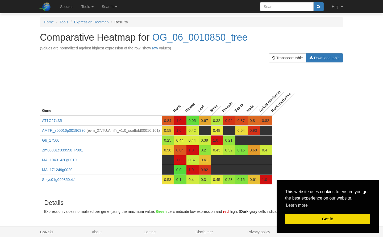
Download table (325, 58)
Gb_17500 (50, 140)
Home (49, 22)
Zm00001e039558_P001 (62, 150)
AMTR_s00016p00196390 (63, 130)
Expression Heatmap (91, 22)
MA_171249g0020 (57, 170)
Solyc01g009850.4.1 (59, 179)
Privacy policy (258, 232)
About (97, 232)
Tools (64, 22)
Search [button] (109, 7)
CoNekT (47, 232)
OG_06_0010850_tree (199, 37)
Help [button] (337, 7)
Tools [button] (87, 7)
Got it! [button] (327, 219)
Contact (150, 232)
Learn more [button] (297, 205)
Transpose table (287, 58)
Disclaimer (204, 232)
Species (66, 7)
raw (155, 48)
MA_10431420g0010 (59, 160)
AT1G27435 (52, 120)
